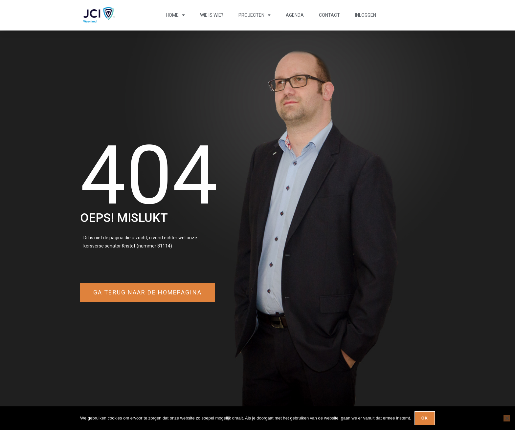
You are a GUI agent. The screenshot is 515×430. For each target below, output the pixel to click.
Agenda (295, 15)
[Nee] (507, 418)
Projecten (254, 15)
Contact (329, 15)
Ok (424, 418)
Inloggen (365, 15)
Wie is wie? (211, 15)
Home (175, 15)
